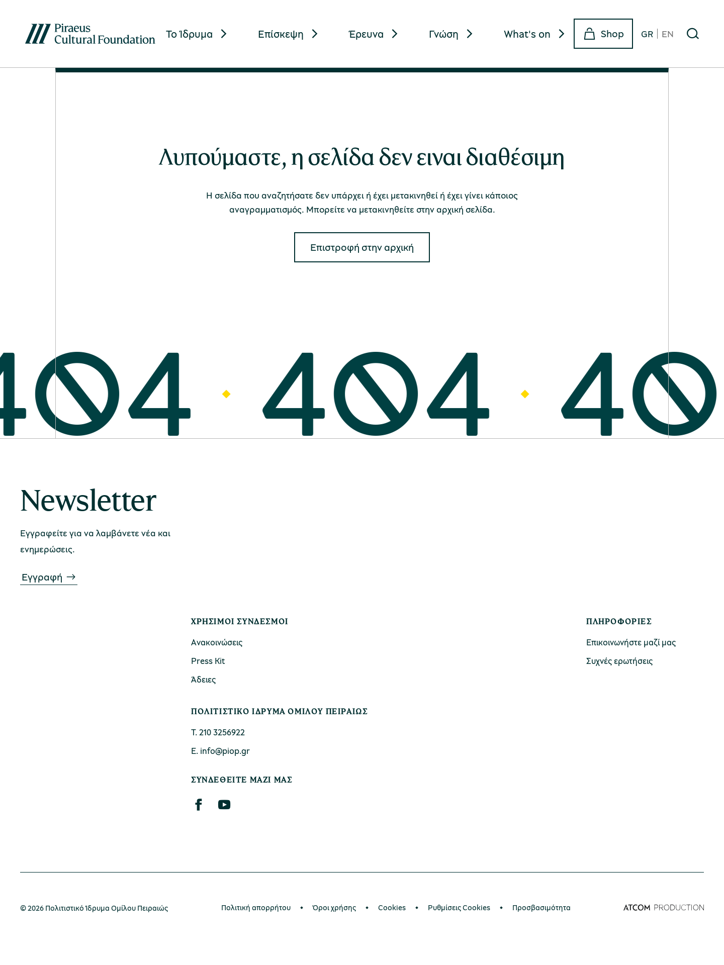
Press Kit (208, 660)
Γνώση (444, 34)
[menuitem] (198, 34)
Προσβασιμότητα (541, 907)
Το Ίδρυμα (189, 34)
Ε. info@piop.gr (220, 750)
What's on (527, 34)
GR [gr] (647, 34)
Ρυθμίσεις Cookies (459, 907)
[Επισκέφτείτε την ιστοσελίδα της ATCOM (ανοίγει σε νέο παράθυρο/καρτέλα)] (663, 908)
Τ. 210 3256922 (218, 732)
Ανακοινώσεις (216, 642)
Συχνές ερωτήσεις (619, 660)
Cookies (392, 907)
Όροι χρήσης (334, 907)
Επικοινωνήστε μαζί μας (631, 642)
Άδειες (203, 679)
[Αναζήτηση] (693, 34)
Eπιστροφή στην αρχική (362, 247)
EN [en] (668, 34)
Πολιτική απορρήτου (256, 907)
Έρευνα (366, 34)
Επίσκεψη (281, 34)
